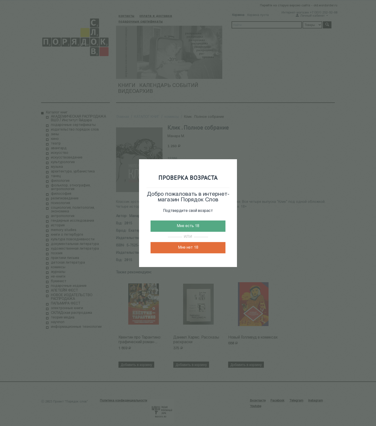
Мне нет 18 (188, 248)
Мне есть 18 (188, 226)
